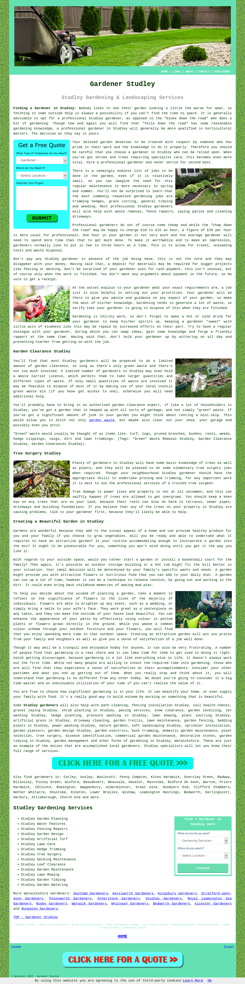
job (106, 342)
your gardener (56, 332)
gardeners (163, 206)
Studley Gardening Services (53, 808)
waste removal (128, 211)
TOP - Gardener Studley (35, 917)
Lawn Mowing (48, 875)
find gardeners (38, 777)
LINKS (177, 71)
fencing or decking (42, 269)
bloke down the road (186, 118)
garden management (71, 741)
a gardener (138, 152)
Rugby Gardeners (51, 904)
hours (119, 245)
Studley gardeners (41, 705)
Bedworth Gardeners (171, 904)
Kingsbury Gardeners (177, 893)
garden (140, 108)
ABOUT (189, 71)
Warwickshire (187, 741)
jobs (155, 171)
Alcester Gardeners (213, 904)
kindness (53, 327)
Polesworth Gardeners (70, 898)
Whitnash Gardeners (129, 904)
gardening (143, 196)
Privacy (229, 946)
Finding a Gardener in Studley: (44, 108)
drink (218, 316)
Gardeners (59, 893)
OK (210, 980)
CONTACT (203, 71)
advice (117, 298)
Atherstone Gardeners (118, 898)
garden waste (101, 420)
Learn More (193, 980)
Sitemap (16, 946)
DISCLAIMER (222, 71)
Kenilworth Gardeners (132, 893)
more (95, 797)
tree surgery (48, 736)
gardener (135, 162)
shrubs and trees (111, 157)
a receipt (47, 279)
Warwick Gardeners (89, 904)
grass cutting (122, 201)
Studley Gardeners (164, 898)
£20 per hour (219, 230)
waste (39, 250)
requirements (197, 288)
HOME (164, 71)
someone (207, 142)
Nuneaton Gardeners (39, 909)
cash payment (168, 269)
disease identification (88, 736)
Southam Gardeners (90, 893)
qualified (187, 128)
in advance (92, 259)
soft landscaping (148, 726)
